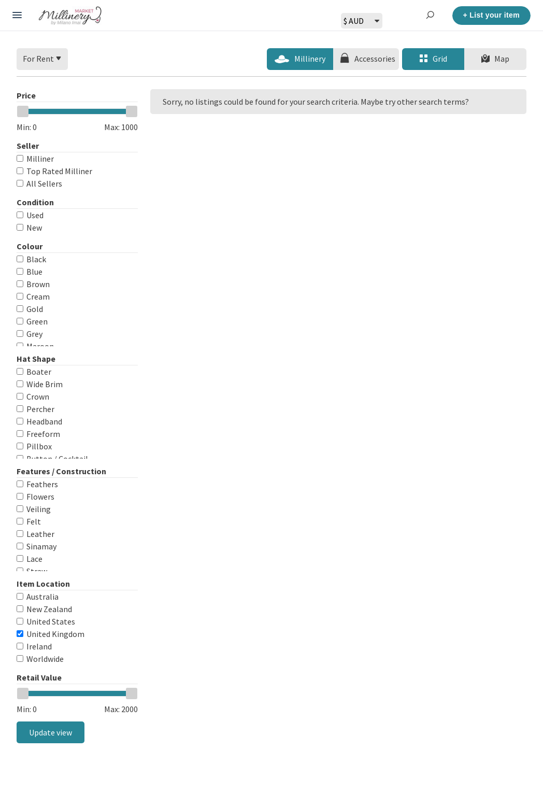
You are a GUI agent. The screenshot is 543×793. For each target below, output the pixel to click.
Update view (50, 732)
